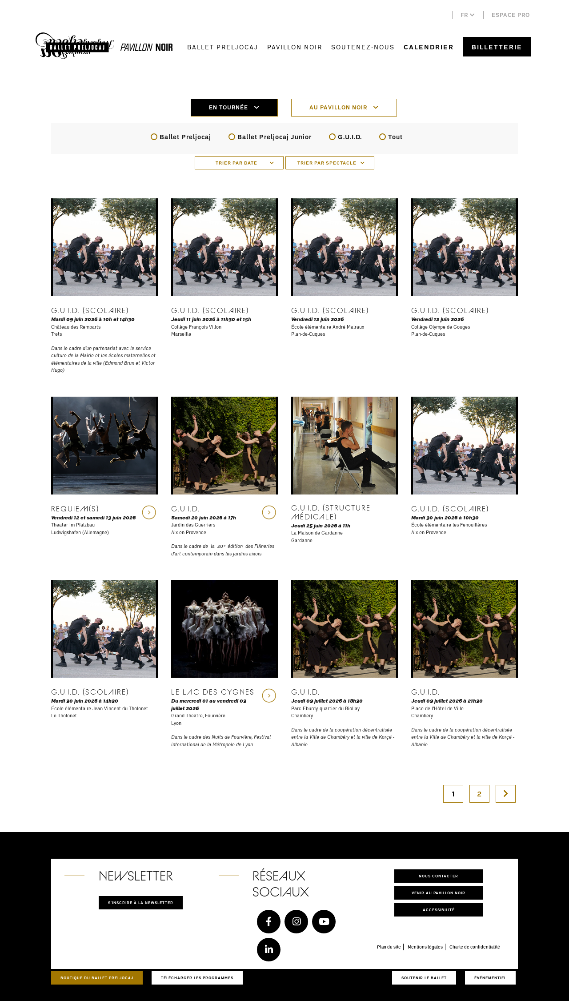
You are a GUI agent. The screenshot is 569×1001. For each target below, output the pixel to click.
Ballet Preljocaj (222, 47)
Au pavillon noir (344, 107)
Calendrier (429, 47)
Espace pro (511, 15)
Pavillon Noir (294, 47)
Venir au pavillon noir (438, 892)
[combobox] (239, 162)
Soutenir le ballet (424, 977)
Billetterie (497, 47)
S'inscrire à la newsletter (140, 902)
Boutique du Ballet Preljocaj (96, 977)
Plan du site (389, 947)
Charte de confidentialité (474, 947)
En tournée (234, 107)
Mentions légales (425, 947)
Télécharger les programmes (197, 977)
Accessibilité (439, 909)
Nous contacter (438, 875)
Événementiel (490, 977)
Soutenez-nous (363, 47)
